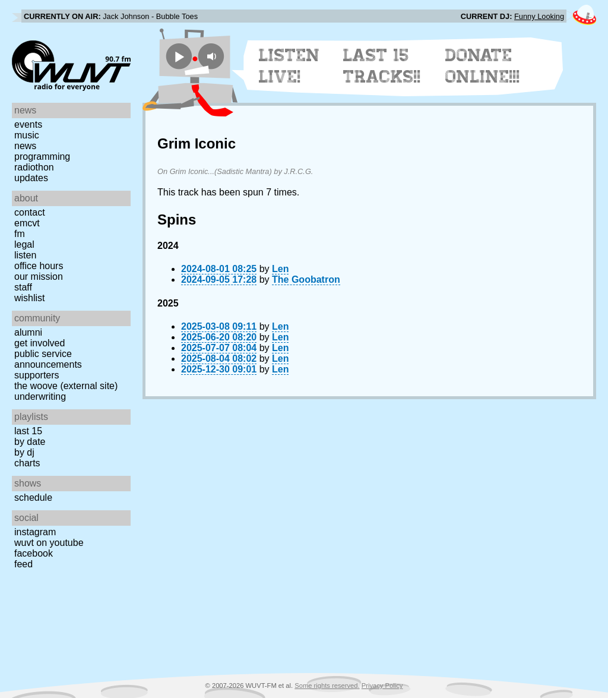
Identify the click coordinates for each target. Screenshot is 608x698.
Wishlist (29, 298)
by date (29, 442)
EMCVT (27, 223)
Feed (23, 564)
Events (28, 124)
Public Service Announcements (48, 359)
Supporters (36, 375)
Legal (24, 244)
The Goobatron (306, 279)
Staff (23, 287)
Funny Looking (539, 16)
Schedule (33, 497)
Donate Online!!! (482, 66)
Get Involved (39, 343)
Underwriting (40, 396)
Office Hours (38, 266)
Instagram (35, 532)
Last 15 (28, 431)
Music (26, 135)
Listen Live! (289, 66)
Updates (31, 178)
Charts (27, 463)
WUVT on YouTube (49, 543)
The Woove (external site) (66, 386)
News (25, 146)
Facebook (33, 553)
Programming (42, 156)
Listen (25, 255)
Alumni (28, 332)
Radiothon (34, 167)
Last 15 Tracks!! (382, 66)
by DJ (24, 452)
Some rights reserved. (326, 685)
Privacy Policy (382, 685)
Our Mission (38, 276)
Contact (29, 212)
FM (19, 234)
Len (280, 269)
